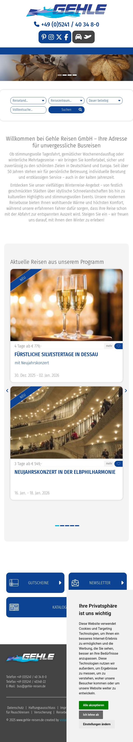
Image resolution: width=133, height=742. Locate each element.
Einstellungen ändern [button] (97, 724)
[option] (66, 67)
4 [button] (75, 75)
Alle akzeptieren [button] (93, 705)
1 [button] (60, 75)
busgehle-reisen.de (31, 686)
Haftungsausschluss (42, 708)
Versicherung (42, 712)
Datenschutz (15, 708)
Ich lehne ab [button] (91, 714)
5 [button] (77, 525)
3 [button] (70, 75)
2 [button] (65, 75)
